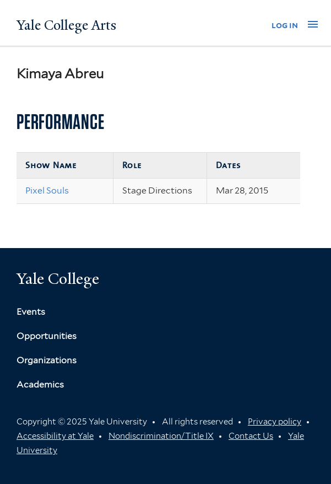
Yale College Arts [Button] (66, 25)
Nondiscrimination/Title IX (161, 436)
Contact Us (251, 436)
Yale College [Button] (58, 278)
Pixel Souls (47, 190)
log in (285, 25)
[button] (313, 24)
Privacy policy (274, 422)
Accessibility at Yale (55, 436)
